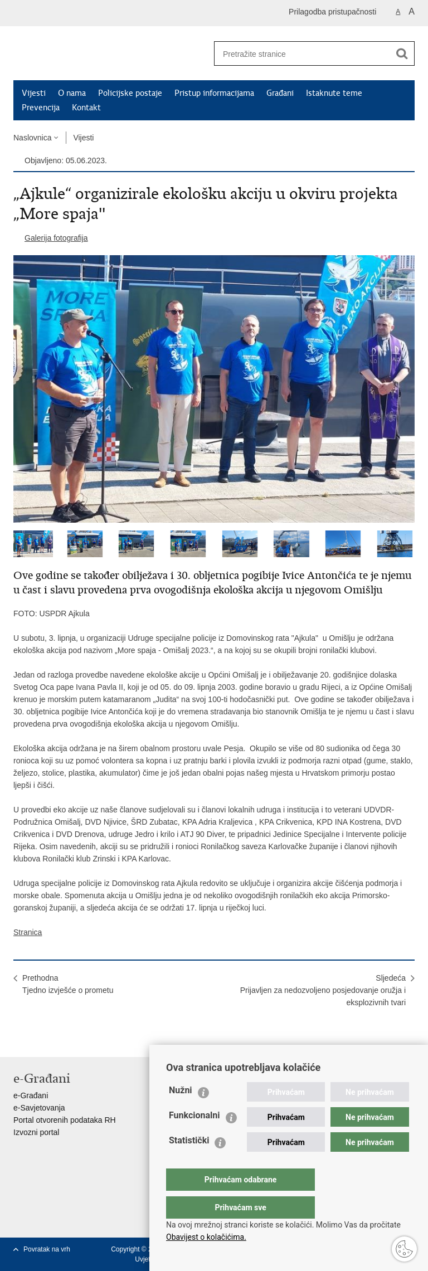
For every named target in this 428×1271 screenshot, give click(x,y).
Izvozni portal (36, 1132)
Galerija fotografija (56, 237)
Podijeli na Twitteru (67, 1039)
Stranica (27, 932)
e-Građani (30, 1095)
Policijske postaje (130, 93)
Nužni (180, 1112)
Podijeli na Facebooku (43, 1039)
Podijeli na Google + (91, 1039)
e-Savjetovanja (39, 1107)
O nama (72, 93)
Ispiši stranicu (19, 1039)
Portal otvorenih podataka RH (64, 1120)
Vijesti (34, 93)
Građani (280, 93)
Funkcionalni (194, 1137)
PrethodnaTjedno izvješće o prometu (67, 984)
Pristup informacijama (214, 93)
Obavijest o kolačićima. (206, 1237)
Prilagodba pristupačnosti (332, 11)
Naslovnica (32, 137)
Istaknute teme (334, 93)
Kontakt (86, 108)
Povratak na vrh (46, 1249)
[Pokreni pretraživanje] (401, 53)
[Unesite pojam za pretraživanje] (298, 54)
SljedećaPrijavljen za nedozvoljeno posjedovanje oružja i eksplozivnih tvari (323, 990)
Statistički (189, 1162)
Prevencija (41, 108)
